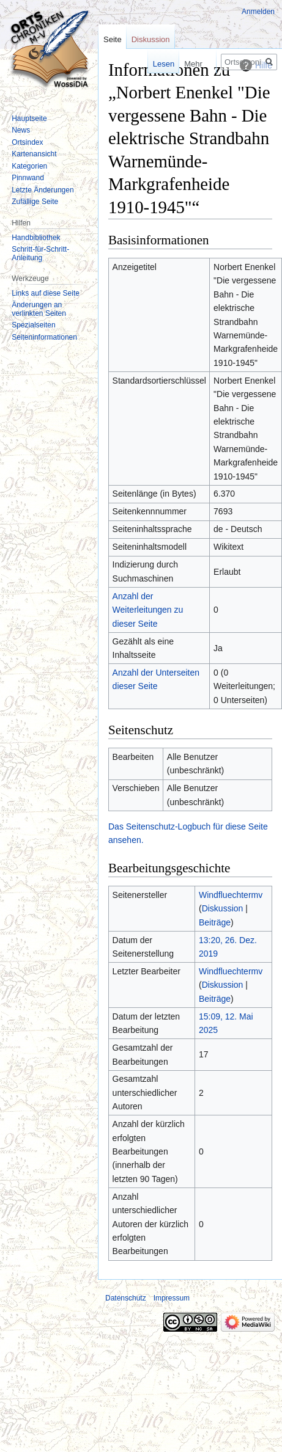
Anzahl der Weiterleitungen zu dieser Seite (148, 610)
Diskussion (222, 908)
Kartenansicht (34, 154)
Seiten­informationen (44, 337)
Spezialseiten (33, 325)
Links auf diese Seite (46, 293)
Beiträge (215, 922)
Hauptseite (29, 118)
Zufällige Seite (35, 201)
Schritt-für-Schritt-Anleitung (40, 253)
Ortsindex (27, 142)
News (21, 130)
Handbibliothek (36, 237)
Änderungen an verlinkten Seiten (39, 309)
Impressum (172, 1298)
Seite (112, 39)
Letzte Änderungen (42, 190)
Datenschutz (125, 1298)
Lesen (150, 63)
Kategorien (29, 166)
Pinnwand (28, 177)
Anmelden (258, 11)
